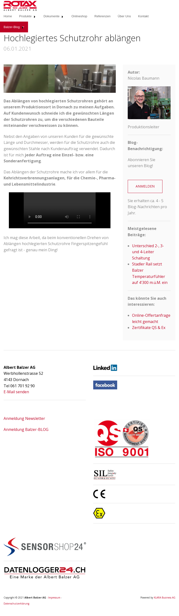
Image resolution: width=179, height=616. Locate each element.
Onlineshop (79, 16)
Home (8, 16)
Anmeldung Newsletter (24, 418)
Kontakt (143, 16)
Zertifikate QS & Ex (148, 327)
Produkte (25, 16)
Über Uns (124, 16)
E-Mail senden (16, 391)
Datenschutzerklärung (16, 603)
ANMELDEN (145, 186)
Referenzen (102, 16)
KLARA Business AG (164, 597)
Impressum (54, 597)
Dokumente (51, 16)
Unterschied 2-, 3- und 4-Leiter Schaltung (148, 252)
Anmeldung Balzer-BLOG (26, 429)
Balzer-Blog (12, 27)
